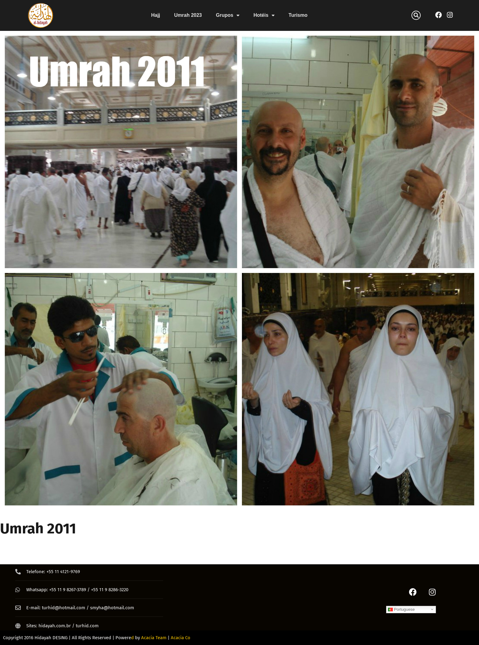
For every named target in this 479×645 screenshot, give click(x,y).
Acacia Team (153, 637)
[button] (416, 15)
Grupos (228, 15)
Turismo (298, 15)
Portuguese (401, 609)
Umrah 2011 (38, 528)
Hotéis (264, 15)
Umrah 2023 (188, 15)
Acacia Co (180, 637)
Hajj (155, 15)
